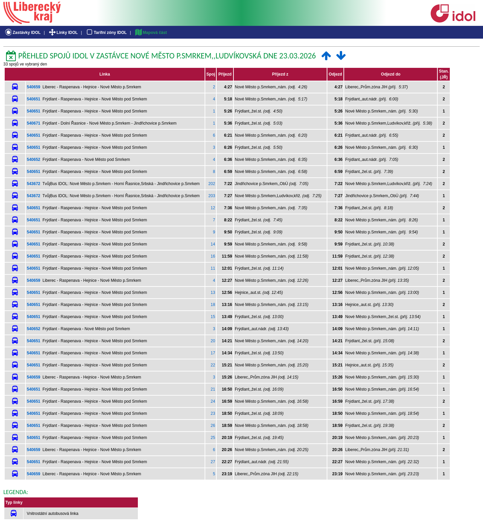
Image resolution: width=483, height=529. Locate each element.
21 (213, 389)
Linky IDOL (63, 32)
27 (213, 461)
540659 (33, 87)
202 (211, 183)
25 (213, 437)
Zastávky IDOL (22, 32)
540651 (33, 99)
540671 (33, 123)
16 (213, 256)
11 (213, 268)
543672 (33, 183)
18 (213, 304)
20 (213, 341)
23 (213, 413)
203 (211, 195)
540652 (33, 159)
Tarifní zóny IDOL (106, 32)
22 (213, 365)
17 (213, 353)
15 (213, 316)
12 (213, 208)
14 (213, 244)
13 (213, 292)
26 (213, 425)
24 (213, 401)
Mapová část (150, 32)
